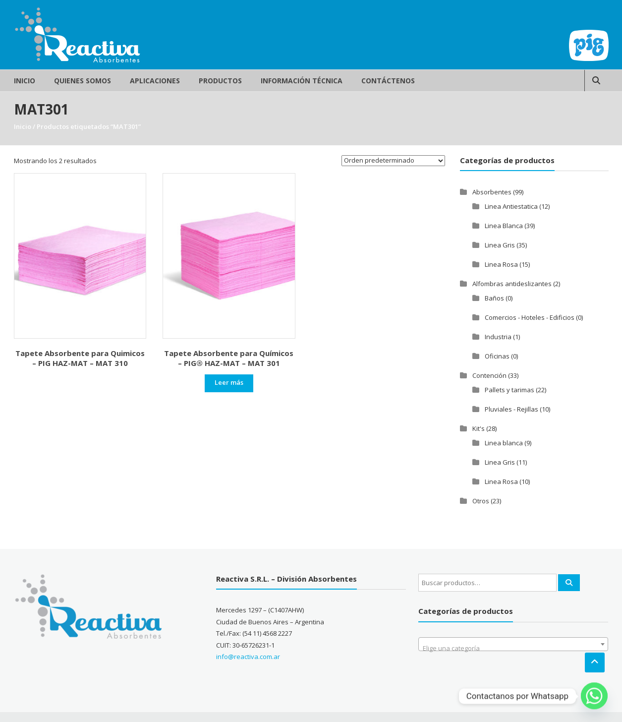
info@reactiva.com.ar (248, 656)
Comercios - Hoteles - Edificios (529, 317)
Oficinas (497, 356)
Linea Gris (500, 245)
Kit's (478, 428)
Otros (480, 500)
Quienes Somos (82, 80)
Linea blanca (504, 442)
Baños (494, 298)
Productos (220, 80)
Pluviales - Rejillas (511, 409)
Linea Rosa (501, 264)
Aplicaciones (155, 80)
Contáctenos (388, 80)
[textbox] (513, 648)
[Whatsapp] (594, 696)
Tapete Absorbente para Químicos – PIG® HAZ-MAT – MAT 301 (228, 358)
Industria (498, 336)
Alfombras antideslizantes (512, 283)
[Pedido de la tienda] (393, 160)
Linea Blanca (504, 225)
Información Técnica (301, 80)
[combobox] (513, 644)
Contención (489, 375)
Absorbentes (491, 191)
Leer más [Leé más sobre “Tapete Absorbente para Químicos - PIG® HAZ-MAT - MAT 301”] (229, 382)
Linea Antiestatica (511, 206)
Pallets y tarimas (509, 389)
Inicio (24, 80)
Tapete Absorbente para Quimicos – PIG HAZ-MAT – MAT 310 (80, 358)
